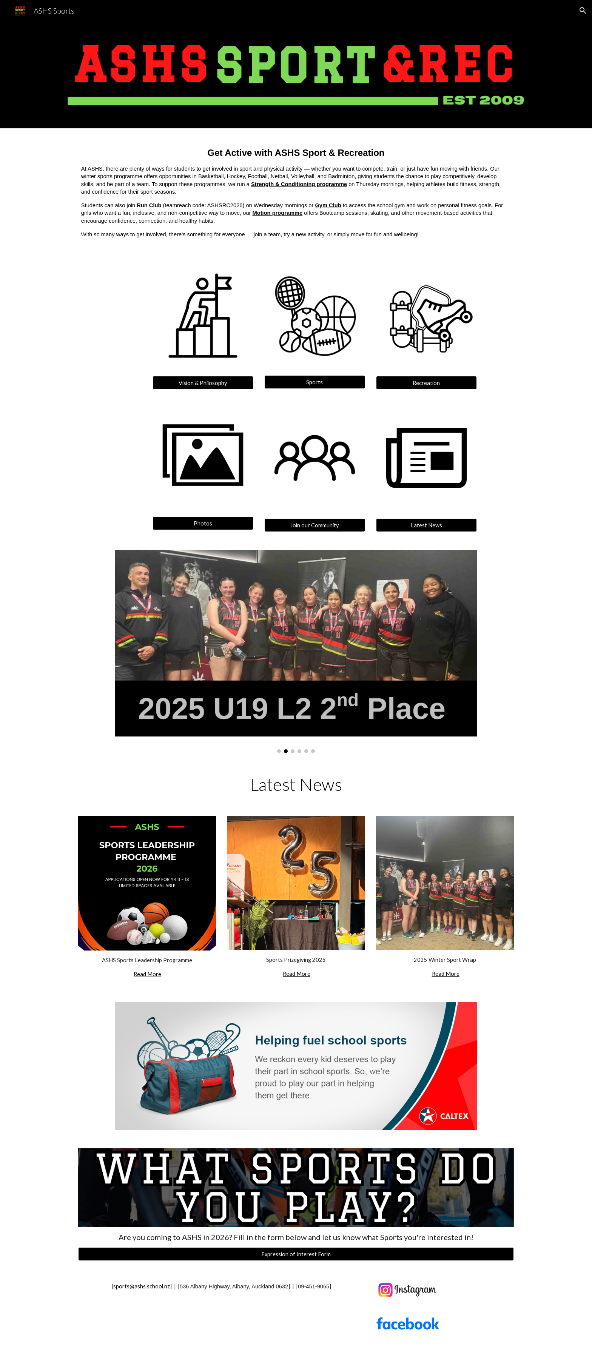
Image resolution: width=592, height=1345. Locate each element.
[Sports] (314, 382)
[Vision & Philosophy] (203, 382)
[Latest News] (426, 525)
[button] (583, 11)
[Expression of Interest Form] (296, 1254)
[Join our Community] (314, 525)
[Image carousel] (295, 651)
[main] (296, 192)
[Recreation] (426, 382)
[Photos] (203, 523)
